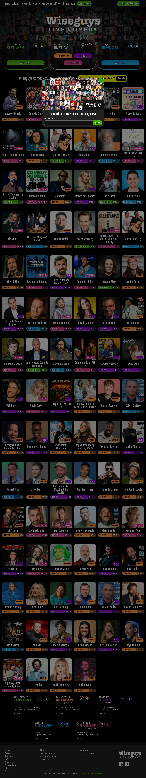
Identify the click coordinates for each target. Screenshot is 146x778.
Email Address (50, 118)
